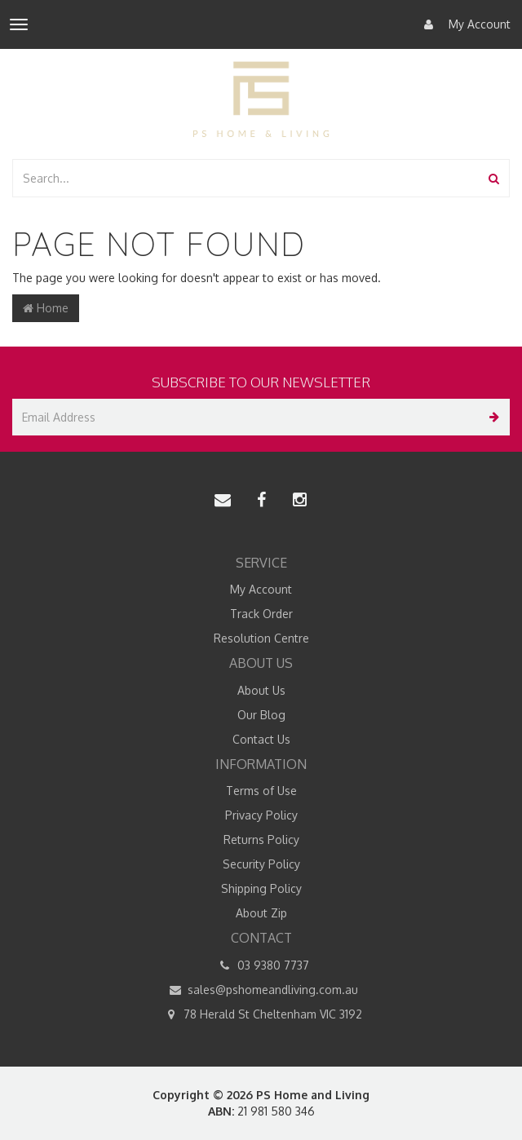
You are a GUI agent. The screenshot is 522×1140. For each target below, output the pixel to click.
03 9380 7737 (261, 965)
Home (46, 308)
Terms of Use (261, 791)
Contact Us (261, 739)
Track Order (261, 614)
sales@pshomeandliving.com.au (261, 990)
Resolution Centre (261, 638)
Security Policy (261, 864)
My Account (463, 24)
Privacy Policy (261, 815)
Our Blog (261, 715)
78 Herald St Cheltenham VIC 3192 (261, 1014)
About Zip (261, 913)
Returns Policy (261, 839)
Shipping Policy (261, 888)
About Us (261, 690)
